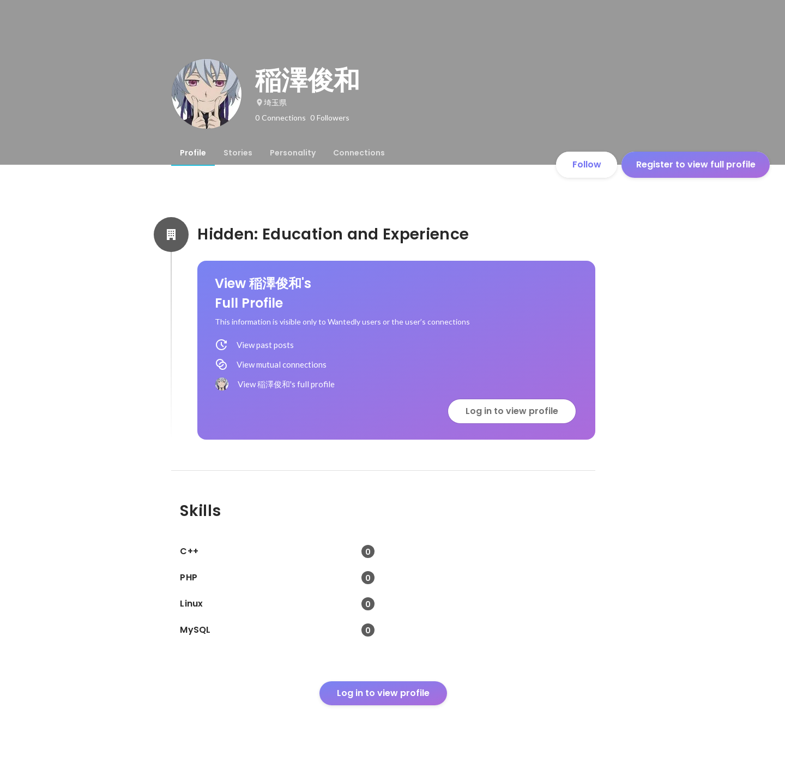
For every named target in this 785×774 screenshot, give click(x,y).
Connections (359, 152)
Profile (193, 152)
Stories (238, 152)
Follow (586, 164)
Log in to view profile (512, 411)
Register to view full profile (696, 164)
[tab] (193, 153)
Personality (293, 152)
